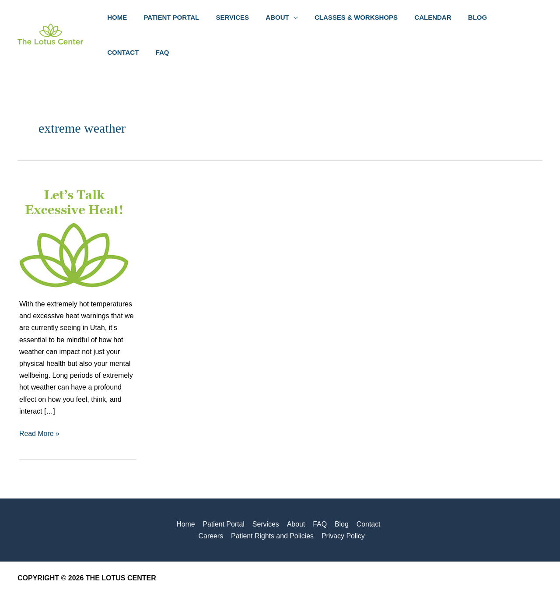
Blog (324, 491)
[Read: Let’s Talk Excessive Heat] (74, 199)
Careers (381, 491)
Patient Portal (209, 491)
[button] (281, 18)
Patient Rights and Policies (256, 503)
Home (171, 491)
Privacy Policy (327, 503)
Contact (350, 491)
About (280, 491)
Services (250, 491)
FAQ (303, 491)
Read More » (39, 400)
